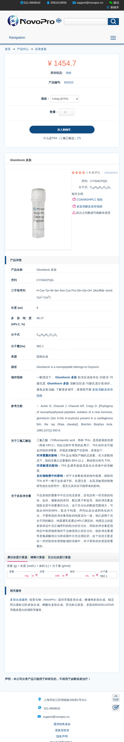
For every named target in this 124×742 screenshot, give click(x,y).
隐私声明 (62, 736)
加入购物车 (64, 129)
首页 (8, 49)
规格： (45, 98)
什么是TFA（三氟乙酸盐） (60, 138)
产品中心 (23, 49)
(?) (79, 138)
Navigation (17, 37)
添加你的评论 (111, 172)
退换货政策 (62, 730)
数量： (54, 111)
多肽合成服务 (19, 599)
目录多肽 (41, 49)
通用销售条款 (62, 724)
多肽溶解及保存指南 (89, 206)
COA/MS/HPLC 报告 (90, 199)
